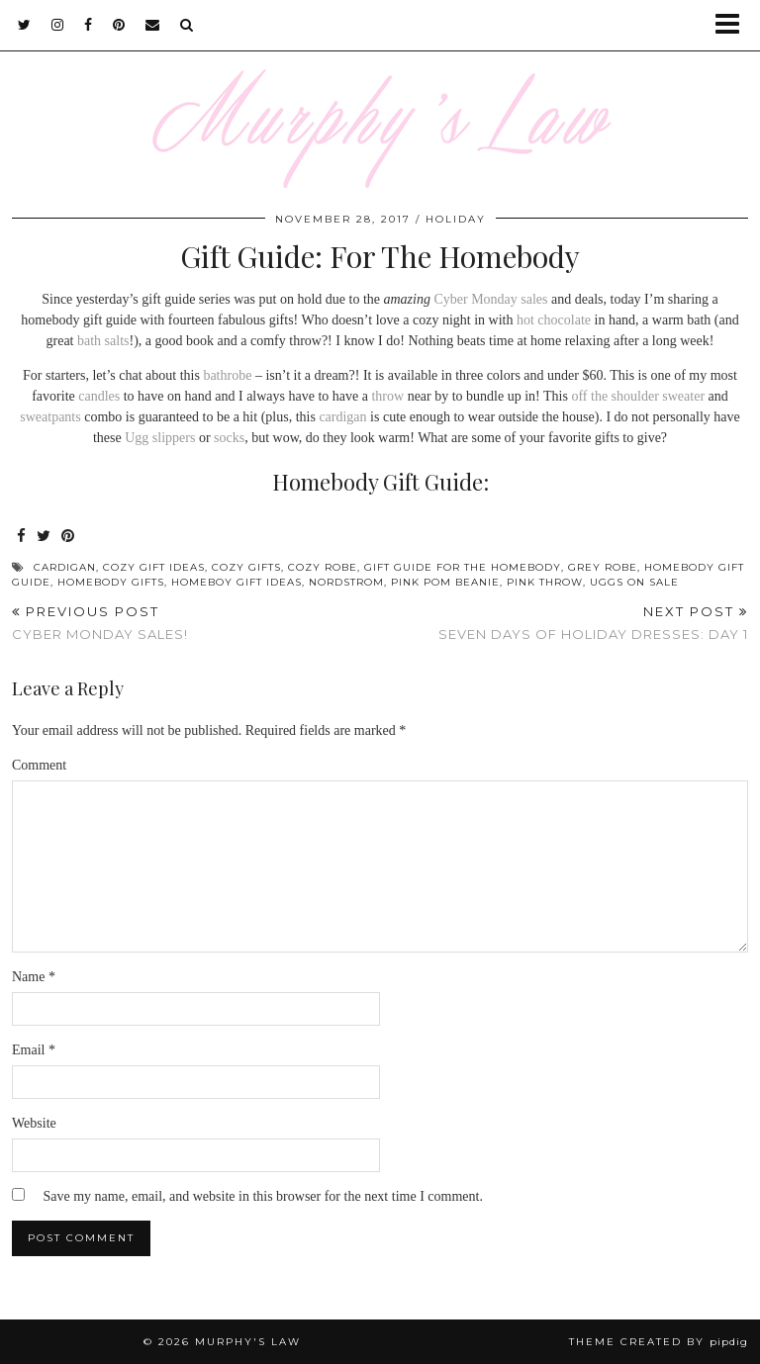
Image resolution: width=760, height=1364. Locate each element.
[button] (734, 25)
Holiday (456, 219)
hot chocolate (554, 320)
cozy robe (322, 567)
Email (33, 1050)
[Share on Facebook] (22, 536)
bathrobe (227, 375)
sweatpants (50, 416)
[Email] (152, 25)
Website (34, 1123)
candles (99, 396)
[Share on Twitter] (44, 536)
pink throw (545, 582)
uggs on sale (634, 582)
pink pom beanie (445, 582)
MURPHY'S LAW (248, 1341)
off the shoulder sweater (638, 396)
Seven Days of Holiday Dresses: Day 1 (593, 622)
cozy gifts (246, 567)
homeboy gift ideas (236, 582)
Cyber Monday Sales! (100, 622)
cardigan (342, 416)
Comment (39, 765)
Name (33, 976)
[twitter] (25, 25)
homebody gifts (110, 582)
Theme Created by (658, 1341)
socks (229, 437)
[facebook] (88, 25)
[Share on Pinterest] (68, 536)
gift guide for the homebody (462, 567)
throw (387, 396)
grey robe (602, 567)
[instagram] (57, 25)
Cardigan (65, 567)
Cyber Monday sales (490, 299)
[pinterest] (119, 25)
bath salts (103, 340)
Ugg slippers (160, 437)
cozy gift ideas (154, 567)
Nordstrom (346, 582)
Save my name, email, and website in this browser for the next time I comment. (263, 1196)
